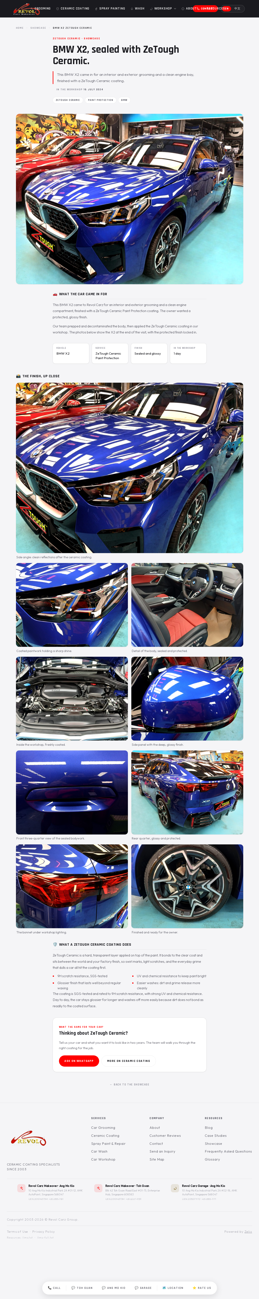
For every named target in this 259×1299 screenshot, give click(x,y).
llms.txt (27, 1237)
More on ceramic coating (128, 1061)
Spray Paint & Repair (108, 1143)
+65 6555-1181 (56, 1198)
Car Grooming (103, 1127)
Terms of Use (17, 1231)
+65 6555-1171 (209, 1198)
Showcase (38, 28)
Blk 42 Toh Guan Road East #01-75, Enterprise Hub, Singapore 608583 (132, 1192)
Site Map (156, 1159)
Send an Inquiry (162, 1151)
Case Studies (216, 1135)
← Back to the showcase (129, 1084)
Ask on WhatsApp (79, 1061)
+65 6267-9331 (133, 1198)
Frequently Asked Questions (228, 1151)
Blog (209, 1127)
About (154, 1127)
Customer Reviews (165, 1135)
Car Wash (99, 1151)
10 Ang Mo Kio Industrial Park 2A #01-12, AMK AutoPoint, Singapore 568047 (56, 1192)
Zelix (248, 1231)
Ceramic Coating (105, 1135)
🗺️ (173, 1288)
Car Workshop (103, 1159)
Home (20, 28)
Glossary (212, 1159)
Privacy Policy (43, 1231)
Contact (156, 1143)
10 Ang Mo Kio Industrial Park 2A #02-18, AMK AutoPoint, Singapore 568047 (209, 1192)
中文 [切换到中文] (237, 8)
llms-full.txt (45, 1237)
